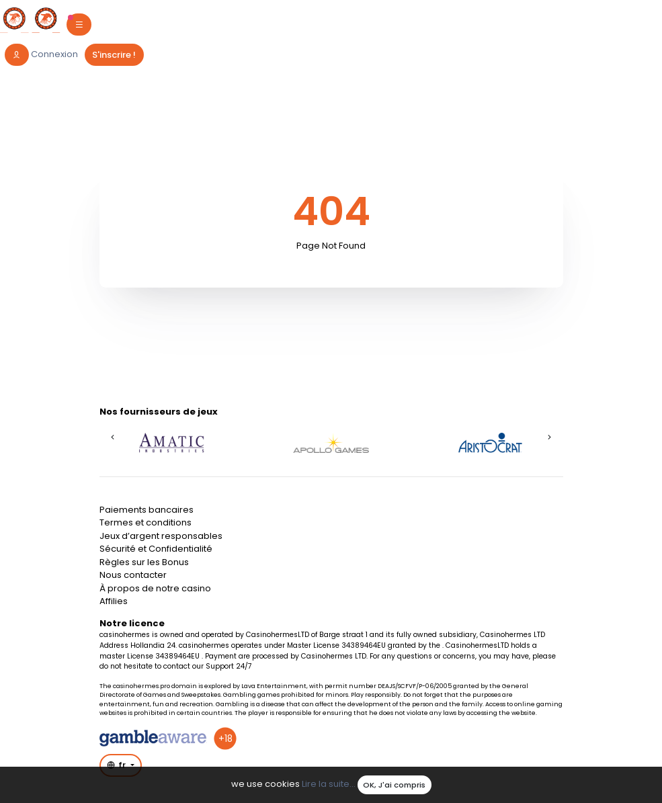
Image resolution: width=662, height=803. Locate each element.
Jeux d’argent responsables (160, 536)
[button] (112, 437)
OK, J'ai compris (394, 784)
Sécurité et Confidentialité (155, 548)
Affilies (113, 601)
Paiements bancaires (146, 509)
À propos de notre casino (155, 588)
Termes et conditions (145, 522)
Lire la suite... (329, 784)
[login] (42, 55)
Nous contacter (133, 574)
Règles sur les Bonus (144, 562)
